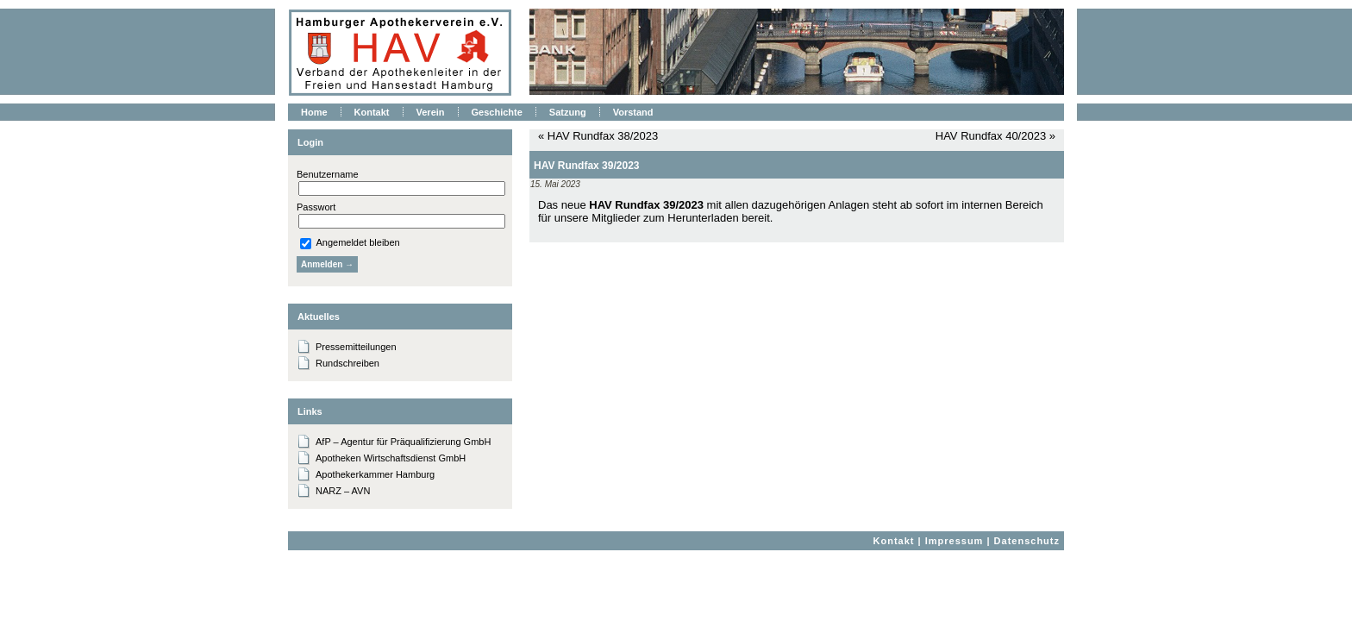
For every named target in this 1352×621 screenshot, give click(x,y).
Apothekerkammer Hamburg (375, 474)
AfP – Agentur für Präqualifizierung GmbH (403, 441)
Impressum (954, 541)
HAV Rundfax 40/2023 (991, 135)
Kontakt (894, 541)
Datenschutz (1027, 541)
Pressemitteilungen (356, 347)
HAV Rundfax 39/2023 (587, 166)
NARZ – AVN (343, 491)
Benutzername (328, 174)
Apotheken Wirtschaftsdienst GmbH (391, 458)
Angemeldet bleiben (350, 242)
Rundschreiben (347, 363)
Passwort (316, 207)
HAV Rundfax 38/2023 (603, 135)
